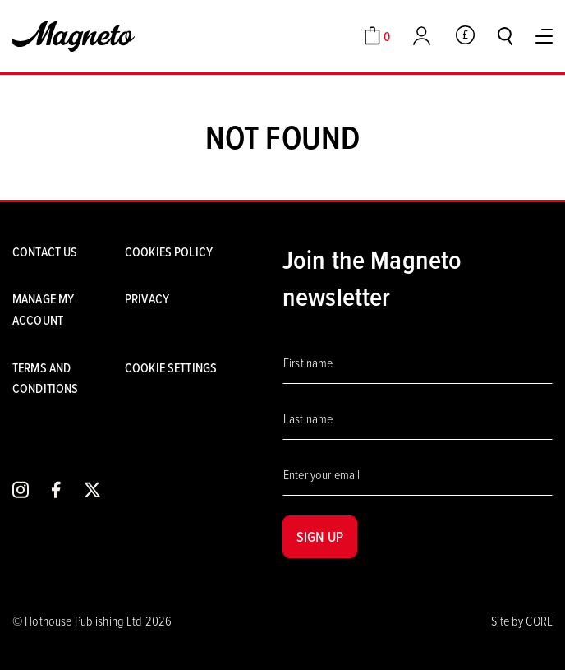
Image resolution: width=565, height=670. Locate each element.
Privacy (147, 298)
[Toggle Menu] (544, 36)
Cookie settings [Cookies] (171, 367)
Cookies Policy (169, 252)
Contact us (44, 252)
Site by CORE (522, 621)
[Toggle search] (505, 36)
